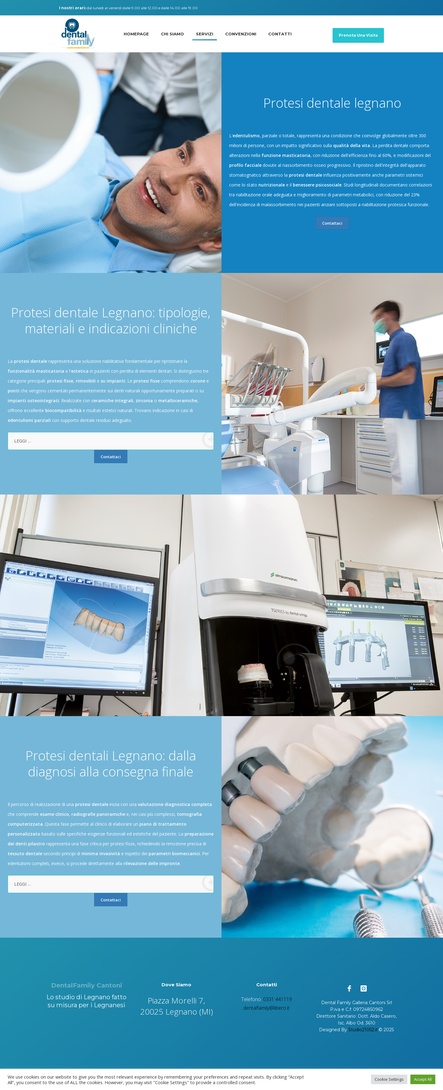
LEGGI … (114, 440)
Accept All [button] (423, 1079)
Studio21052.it (363, 1029)
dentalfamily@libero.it (266, 1007)
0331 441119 (277, 999)
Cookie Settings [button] (389, 1079)
